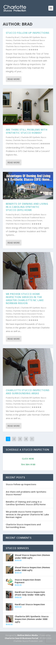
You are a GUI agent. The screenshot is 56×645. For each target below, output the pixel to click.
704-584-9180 (28, 464)
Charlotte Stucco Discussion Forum (27, 43)
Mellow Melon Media (27, 635)
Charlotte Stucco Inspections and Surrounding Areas (27, 392)
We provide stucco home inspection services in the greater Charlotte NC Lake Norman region (25, 298)
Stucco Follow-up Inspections (27, 32)
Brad (17, 37)
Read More (14, 79)
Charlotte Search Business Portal (21, 638)
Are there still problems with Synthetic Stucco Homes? (26, 131)
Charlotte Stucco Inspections (18, 46)
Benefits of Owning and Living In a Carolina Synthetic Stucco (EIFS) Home (27, 207)
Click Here (28, 458)
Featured (34, 143)
